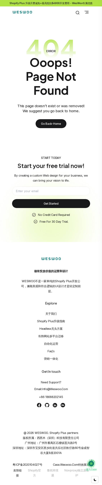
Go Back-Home (51, 123)
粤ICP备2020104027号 (27, 464)
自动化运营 (51, 343)
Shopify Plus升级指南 (51, 321)
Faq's (51, 351)
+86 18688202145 (51, 397)
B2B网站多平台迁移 (51, 336)
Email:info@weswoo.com (51, 389)
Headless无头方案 (50, 328)
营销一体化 (51, 358)
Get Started (51, 203)
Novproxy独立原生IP (76, 473)
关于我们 (51, 313)
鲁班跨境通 (52, 473)
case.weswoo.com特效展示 (71, 464)
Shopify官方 (34, 473)
